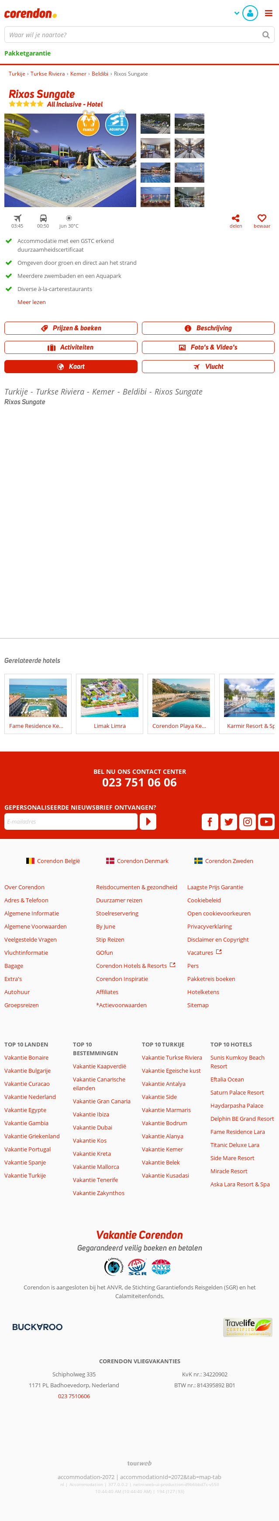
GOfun (104, 952)
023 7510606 (74, 1396)
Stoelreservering (117, 913)
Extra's (13, 979)
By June (105, 926)
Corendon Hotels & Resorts (131, 966)
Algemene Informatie (31, 913)
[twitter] (228, 822)
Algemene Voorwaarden (35, 926)
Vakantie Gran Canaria (102, 1101)
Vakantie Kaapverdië (99, 1066)
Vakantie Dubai (92, 1127)
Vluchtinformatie (26, 952)
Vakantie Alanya (162, 1136)
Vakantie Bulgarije (27, 1070)
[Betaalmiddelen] (36, 1326)
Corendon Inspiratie (122, 979)
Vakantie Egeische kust (171, 1070)
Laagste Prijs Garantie (215, 887)
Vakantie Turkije (25, 1175)
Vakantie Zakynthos (98, 1193)
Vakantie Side (159, 1097)
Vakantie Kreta (92, 1153)
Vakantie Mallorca (96, 1167)
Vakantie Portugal (27, 1149)
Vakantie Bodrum (164, 1123)
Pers (193, 966)
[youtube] (266, 822)
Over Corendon (24, 887)
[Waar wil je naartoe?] (139, 34)
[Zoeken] (266, 34)
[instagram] (247, 822)
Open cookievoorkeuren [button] (219, 913)
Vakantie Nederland (30, 1097)
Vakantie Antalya (164, 1084)
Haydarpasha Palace (236, 1105)
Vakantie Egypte (25, 1110)
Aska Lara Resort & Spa (240, 1184)
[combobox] (139, 34)
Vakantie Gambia (26, 1123)
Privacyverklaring (209, 926)
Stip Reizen (110, 939)
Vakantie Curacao (27, 1084)
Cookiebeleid (204, 900)
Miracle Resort (229, 1171)
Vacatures (200, 952)
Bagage (13, 966)
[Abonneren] (148, 821)
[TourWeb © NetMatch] (139, 1463)
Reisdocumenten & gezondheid (136, 887)
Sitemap (198, 1005)
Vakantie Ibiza (91, 1114)
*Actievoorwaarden (121, 1005)
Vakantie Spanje (25, 1162)
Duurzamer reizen (119, 900)
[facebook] (210, 822)
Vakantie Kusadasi (165, 1175)
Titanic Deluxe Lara (234, 1145)
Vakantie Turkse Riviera (172, 1057)
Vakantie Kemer (162, 1149)
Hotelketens (203, 992)
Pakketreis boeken (211, 979)
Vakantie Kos (90, 1140)
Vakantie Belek (161, 1162)
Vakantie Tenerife (95, 1180)
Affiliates (107, 992)
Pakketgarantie (27, 53)
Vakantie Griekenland (32, 1136)
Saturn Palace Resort (237, 1092)
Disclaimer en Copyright (218, 939)
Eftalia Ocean (227, 1079)
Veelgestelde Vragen (30, 939)
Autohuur (17, 992)
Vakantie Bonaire (26, 1057)
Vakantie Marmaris (166, 1110)
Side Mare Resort (232, 1158)
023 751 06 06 (139, 782)
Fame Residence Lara (237, 1132)
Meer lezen (31, 302)
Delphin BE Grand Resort (242, 1119)
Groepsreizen (21, 1005)
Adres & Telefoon (26, 900)
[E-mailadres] (71, 821)
